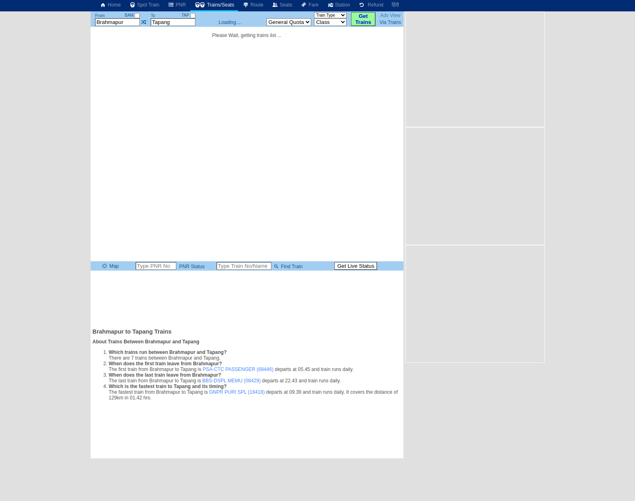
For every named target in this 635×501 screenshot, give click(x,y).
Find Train (287, 266)
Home (110, 5)
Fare (309, 5)
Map (110, 266)
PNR (176, 5)
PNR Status (191, 266)
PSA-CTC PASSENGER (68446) (238, 369)
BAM (132, 15)
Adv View (390, 15)
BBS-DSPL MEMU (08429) (231, 381)
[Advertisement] (247, 298)
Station (338, 5)
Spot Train (144, 5)
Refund (371, 5)
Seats (282, 5)
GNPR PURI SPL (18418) (237, 392)
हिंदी (395, 5)
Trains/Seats (214, 5)
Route (252, 5)
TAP (188, 15)
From (99, 15)
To (153, 15)
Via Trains (390, 22)
